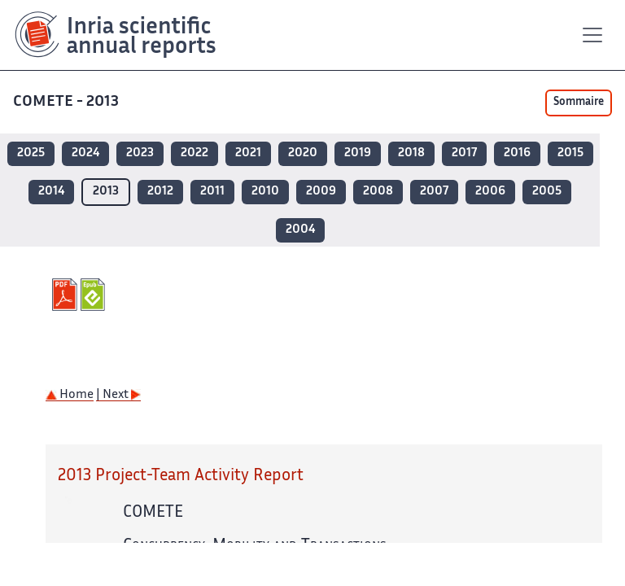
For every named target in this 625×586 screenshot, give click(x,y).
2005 (547, 191)
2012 (160, 191)
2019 (357, 153)
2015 (570, 153)
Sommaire (578, 102)
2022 (194, 153)
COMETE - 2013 (67, 102)
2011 (212, 191)
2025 (31, 153)
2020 (302, 153)
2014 (51, 191)
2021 (248, 153)
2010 (265, 191)
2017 (464, 153)
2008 (378, 191)
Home (70, 395)
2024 (85, 153)
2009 (321, 191)
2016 (517, 153)
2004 (300, 230)
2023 (140, 153)
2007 (434, 191)
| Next (118, 395)
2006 (490, 191)
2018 (411, 153)
